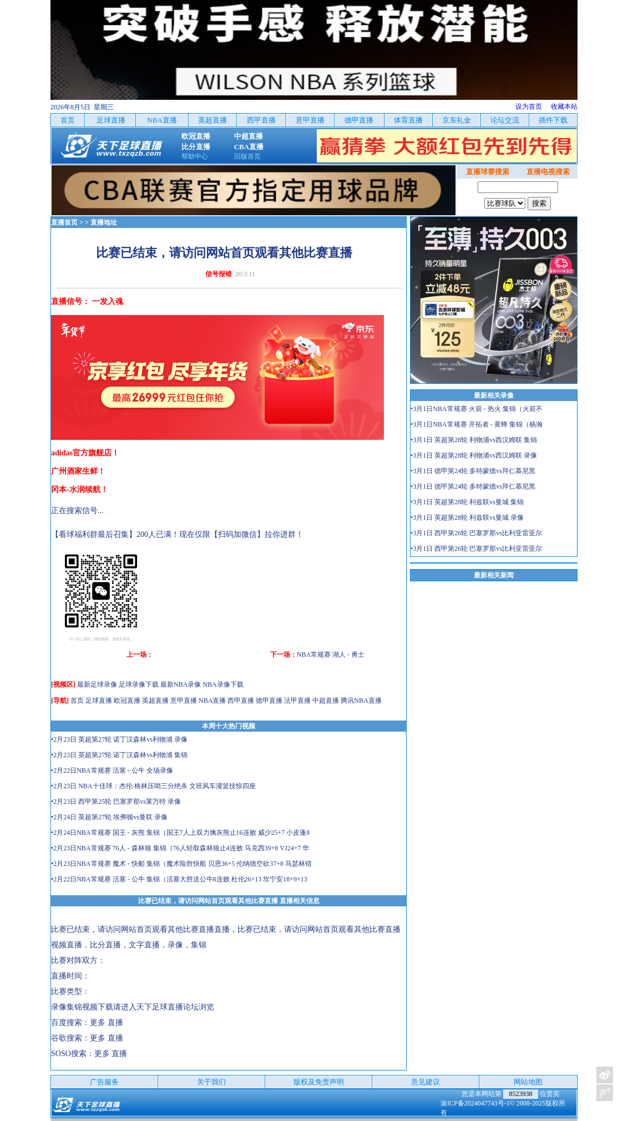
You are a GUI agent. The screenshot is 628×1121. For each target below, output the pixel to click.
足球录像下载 (139, 684)
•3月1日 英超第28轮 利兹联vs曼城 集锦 (467, 502)
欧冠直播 (127, 700)
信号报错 (218, 274)
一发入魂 (107, 301)
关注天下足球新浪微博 (604, 1075)
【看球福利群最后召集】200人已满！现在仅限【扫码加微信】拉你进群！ (177, 534)
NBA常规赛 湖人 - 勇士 (330, 654)
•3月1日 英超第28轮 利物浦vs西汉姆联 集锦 (474, 440)
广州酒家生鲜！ (78, 471)
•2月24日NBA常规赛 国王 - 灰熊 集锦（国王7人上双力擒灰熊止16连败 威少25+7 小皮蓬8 (180, 832)
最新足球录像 (97, 684)
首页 (77, 700)
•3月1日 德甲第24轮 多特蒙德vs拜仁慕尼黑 (473, 471)
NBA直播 (212, 700)
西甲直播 (240, 700)
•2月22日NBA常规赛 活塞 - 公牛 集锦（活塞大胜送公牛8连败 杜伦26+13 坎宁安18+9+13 (179, 879)
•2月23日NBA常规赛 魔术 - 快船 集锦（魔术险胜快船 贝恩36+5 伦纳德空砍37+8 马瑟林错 (181, 864)
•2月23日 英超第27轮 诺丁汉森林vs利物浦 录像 (119, 739)
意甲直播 (183, 700)
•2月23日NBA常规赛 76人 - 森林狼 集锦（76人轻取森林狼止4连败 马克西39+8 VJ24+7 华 (180, 848)
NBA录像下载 (222, 684)
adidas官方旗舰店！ (85, 453)
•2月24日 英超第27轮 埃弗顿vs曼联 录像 (109, 817)
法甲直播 (297, 700)
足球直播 (98, 700)
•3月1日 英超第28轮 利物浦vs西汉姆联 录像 (474, 455)
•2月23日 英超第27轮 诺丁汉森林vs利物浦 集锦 (119, 755)
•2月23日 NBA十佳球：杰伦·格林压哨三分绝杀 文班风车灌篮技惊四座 (153, 786)
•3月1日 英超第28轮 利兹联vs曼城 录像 (467, 517)
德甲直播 (269, 700)
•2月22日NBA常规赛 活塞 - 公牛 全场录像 (112, 770)
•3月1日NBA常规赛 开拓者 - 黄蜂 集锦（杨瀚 (477, 424)
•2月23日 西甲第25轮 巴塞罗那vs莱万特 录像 (116, 801)
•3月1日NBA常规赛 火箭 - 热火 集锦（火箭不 (477, 409)
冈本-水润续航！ (79, 489)
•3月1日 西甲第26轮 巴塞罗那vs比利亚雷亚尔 (476, 533)
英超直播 (155, 700)
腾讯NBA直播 (361, 700)
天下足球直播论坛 (167, 1007)
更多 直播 (106, 1022)
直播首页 (64, 222)
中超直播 (325, 700)
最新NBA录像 (180, 684)
